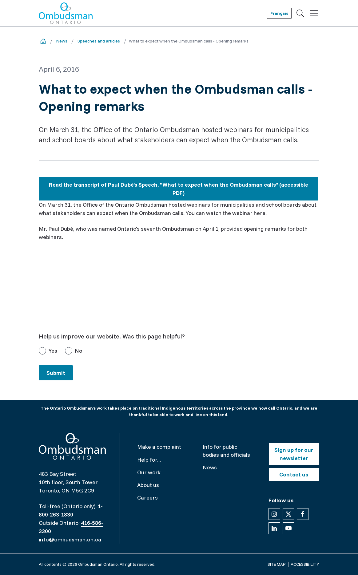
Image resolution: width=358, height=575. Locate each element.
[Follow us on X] (288, 514)
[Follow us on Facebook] (302, 514)
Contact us (293, 474)
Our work (149, 472)
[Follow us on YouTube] (288, 528)
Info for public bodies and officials (226, 450)
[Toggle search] (300, 13)
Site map (277, 564)
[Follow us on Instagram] (274, 514)
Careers (147, 497)
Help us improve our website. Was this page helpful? (112, 336)
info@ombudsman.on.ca (70, 539)
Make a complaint (159, 446)
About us (148, 484)
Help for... (149, 459)
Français (279, 13)
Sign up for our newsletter (293, 454)
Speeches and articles (99, 41)
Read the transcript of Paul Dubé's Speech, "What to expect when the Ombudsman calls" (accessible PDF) (178, 190)
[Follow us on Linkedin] (274, 528)
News (61, 41)
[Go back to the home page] (43, 41)
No (78, 350)
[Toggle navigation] (314, 13)
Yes (53, 350)
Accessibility (305, 564)
